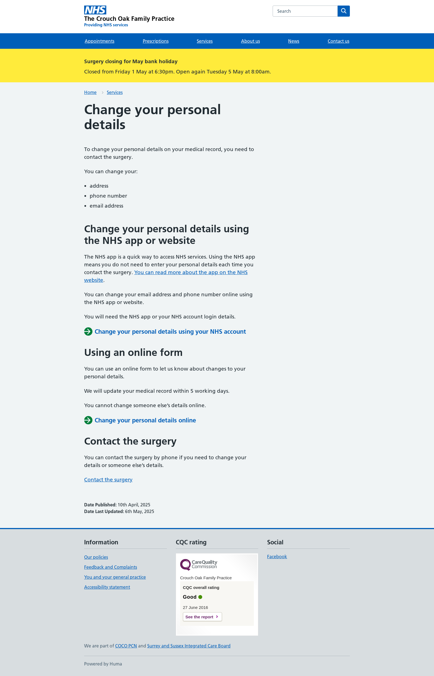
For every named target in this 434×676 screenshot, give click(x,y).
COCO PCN (126, 646)
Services (205, 41)
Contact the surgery (108, 479)
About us (250, 41)
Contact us (338, 41)
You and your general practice (115, 577)
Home (90, 92)
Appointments (99, 41)
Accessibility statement (107, 587)
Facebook (277, 556)
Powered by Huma (103, 664)
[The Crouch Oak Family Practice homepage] (129, 17)
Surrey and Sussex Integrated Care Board (189, 646)
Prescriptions (156, 41)
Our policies (96, 557)
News (293, 41)
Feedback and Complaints (110, 567)
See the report (199, 616)
